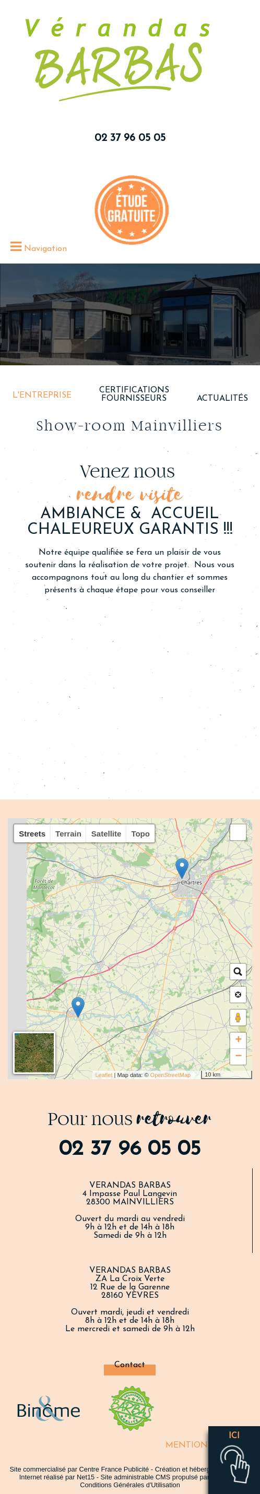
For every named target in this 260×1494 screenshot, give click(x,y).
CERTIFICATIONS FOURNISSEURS (134, 394)
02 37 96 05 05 (130, 138)
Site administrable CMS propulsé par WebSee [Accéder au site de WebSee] (169, 1477)
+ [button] (238, 1040)
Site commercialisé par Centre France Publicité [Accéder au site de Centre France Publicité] (79, 1469)
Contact (129, 1365)
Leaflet (103, 1075)
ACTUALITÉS (222, 399)
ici (234, 1436)
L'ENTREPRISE (42, 395)
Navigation (45, 249)
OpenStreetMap (170, 1075)
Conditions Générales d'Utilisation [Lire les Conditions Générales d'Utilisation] (130, 1485)
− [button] (238, 1057)
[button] (238, 832)
